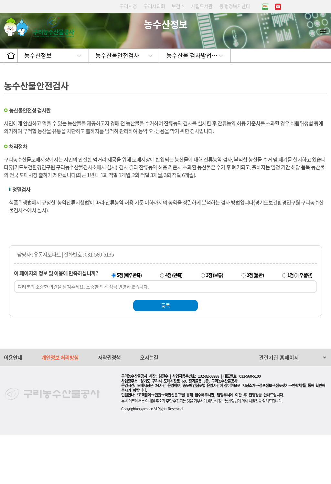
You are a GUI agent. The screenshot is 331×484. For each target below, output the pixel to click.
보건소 (178, 6)
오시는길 (149, 406)
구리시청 (128, 6)
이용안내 (13, 406)
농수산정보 (38, 104)
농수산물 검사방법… (192, 104)
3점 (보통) (214, 324)
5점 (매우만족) (129, 324)
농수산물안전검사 (117, 104)
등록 (165, 354)
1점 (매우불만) (299, 324)
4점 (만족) (173, 324)
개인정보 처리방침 (60, 406)
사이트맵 (323, 30)
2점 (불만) (255, 324)
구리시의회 (154, 6)
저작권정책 (109, 406)
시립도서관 (202, 6)
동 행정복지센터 (234, 6)
